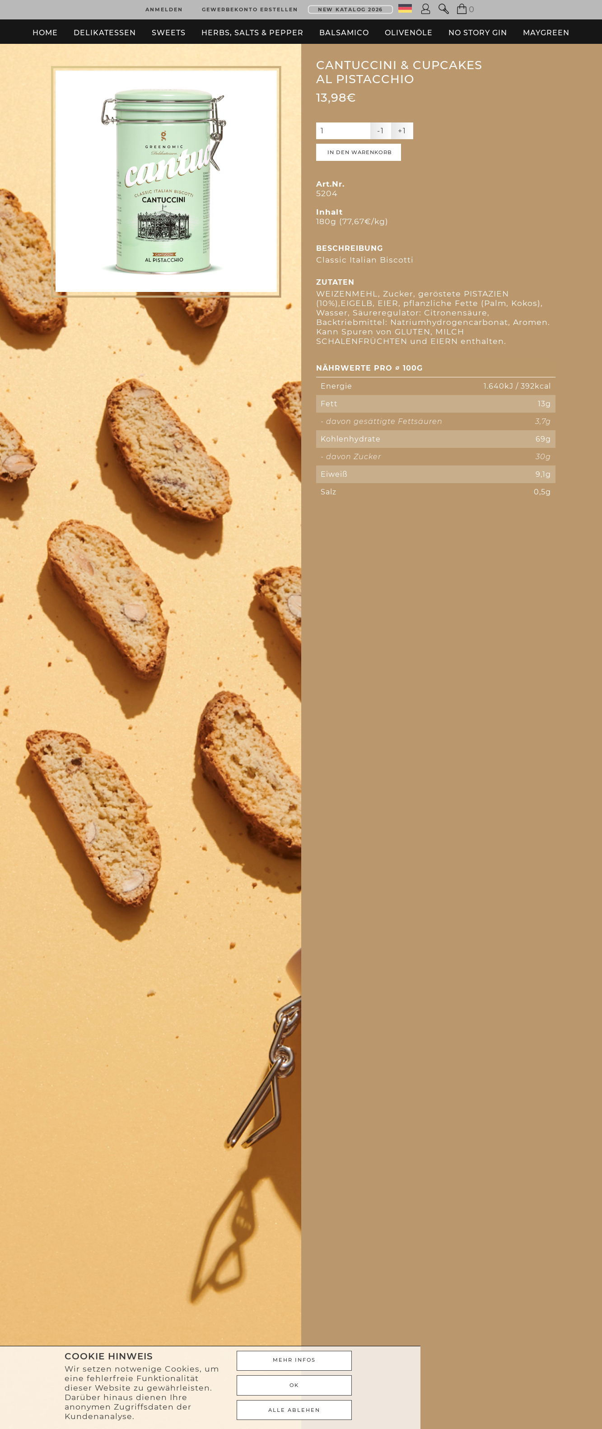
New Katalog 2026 (350, 8)
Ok (440, 1388)
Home (45, 29)
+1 (402, 154)
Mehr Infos (441, 1366)
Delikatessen (105, 29)
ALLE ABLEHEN (440, 1411)
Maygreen (546, 29)
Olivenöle (409, 29)
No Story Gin (477, 29)
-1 (380, 154)
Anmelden (164, 8)
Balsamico (344, 29)
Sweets (169, 29)
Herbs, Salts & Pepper (252, 29)
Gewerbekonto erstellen (250, 8)
